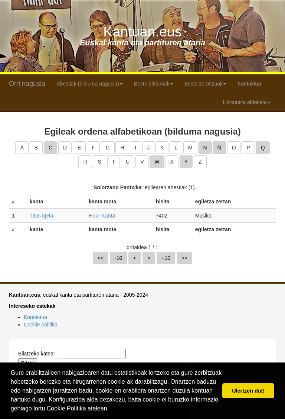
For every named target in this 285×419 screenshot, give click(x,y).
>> (184, 258)
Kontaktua (249, 84)
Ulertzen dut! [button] (248, 391)
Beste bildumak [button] (153, 84)
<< (101, 258)
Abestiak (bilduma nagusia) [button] (89, 84)
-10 (118, 258)
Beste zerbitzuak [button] (205, 84)
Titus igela (41, 216)
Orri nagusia (27, 83)
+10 (165, 258)
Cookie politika (41, 325)
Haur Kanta (102, 216)
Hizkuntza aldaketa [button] (247, 102)
